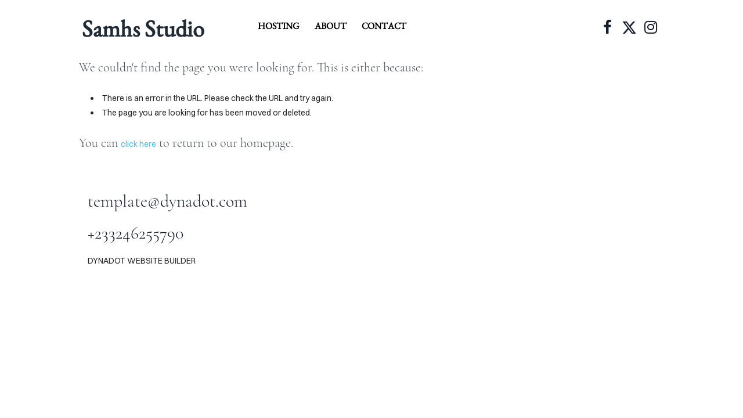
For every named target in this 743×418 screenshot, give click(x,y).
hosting (279, 26)
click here (138, 144)
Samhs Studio (143, 28)
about (331, 26)
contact (384, 26)
